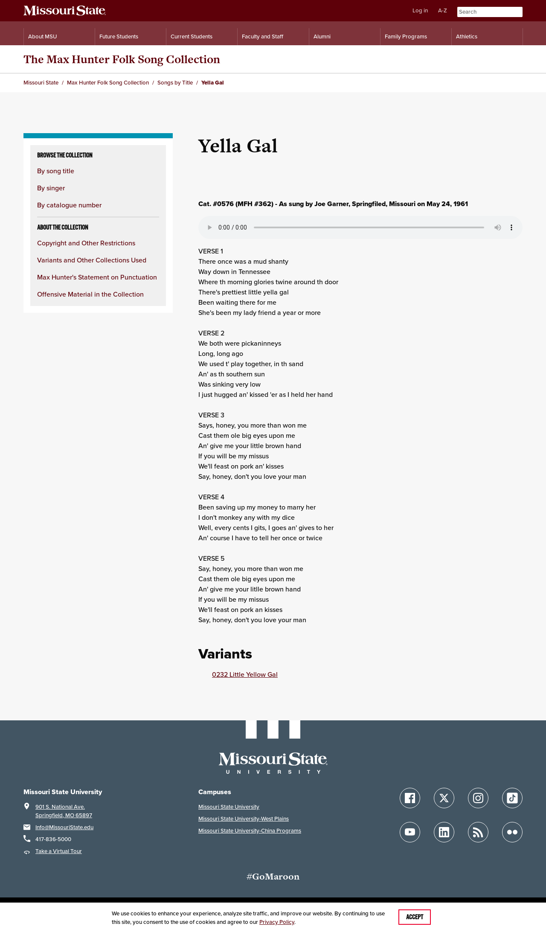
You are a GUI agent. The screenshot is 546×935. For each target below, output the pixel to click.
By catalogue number (69, 205)
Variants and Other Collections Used (91, 260)
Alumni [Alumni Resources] (322, 36)
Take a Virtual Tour (58, 851)
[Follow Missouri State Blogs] (478, 832)
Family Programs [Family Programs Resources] (406, 36)
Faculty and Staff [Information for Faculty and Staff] (262, 36)
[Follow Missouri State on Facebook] (410, 798)
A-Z (442, 10)
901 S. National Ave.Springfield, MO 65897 (63, 811)
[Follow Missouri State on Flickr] (512, 832)
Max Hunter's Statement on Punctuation (97, 277)
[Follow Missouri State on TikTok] (512, 798)
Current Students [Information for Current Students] (191, 36)
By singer (51, 187)
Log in (420, 10)
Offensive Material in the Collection (90, 294)
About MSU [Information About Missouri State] (42, 36)
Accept (414, 917)
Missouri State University (228, 807)
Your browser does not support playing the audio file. (360, 227)
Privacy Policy (276, 922)
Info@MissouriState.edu (64, 827)
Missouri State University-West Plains (243, 819)
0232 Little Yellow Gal (245, 674)
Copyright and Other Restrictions (86, 243)
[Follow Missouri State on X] (444, 798)
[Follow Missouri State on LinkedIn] (444, 832)
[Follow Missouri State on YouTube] (410, 832)
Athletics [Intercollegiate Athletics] (466, 36)
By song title (55, 170)
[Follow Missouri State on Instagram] (478, 798)
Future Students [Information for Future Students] (118, 36)
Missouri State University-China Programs (249, 831)
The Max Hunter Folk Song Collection (121, 59)
